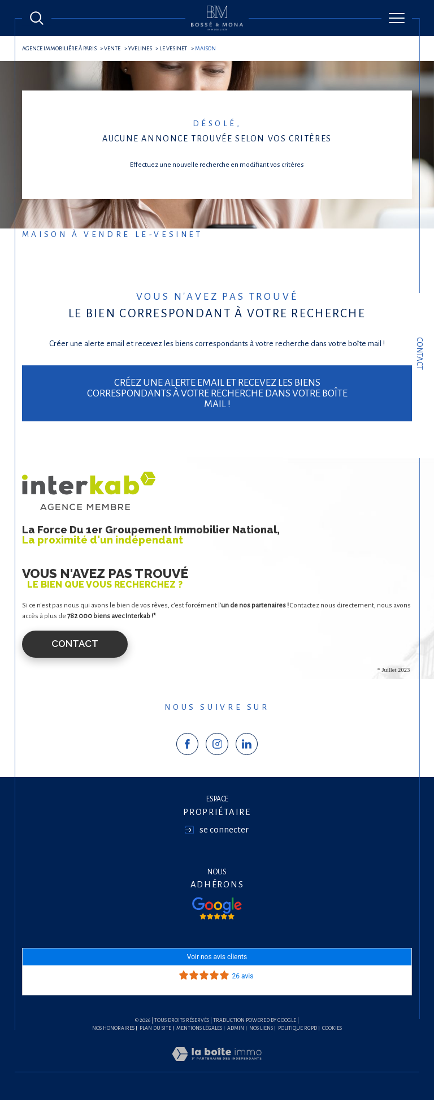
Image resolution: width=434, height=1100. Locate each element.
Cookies (332, 1028)
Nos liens (261, 1028)
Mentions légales (199, 1028)
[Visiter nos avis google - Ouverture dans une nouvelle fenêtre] (217, 908)
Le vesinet (173, 48)
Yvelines (140, 48)
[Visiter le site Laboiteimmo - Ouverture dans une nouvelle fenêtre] (217, 1065)
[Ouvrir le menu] (396, 18)
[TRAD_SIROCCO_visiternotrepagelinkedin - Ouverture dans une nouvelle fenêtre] (247, 744)
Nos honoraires (113, 1028)
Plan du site (155, 1028)
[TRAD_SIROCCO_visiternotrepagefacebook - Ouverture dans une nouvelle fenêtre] (187, 744)
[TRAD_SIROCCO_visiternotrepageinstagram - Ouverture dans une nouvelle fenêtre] (217, 744)
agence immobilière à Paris (59, 48)
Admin (235, 1028)
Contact (419, 353)
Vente (112, 48)
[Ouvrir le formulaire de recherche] (36, 18)
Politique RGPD (297, 1028)
